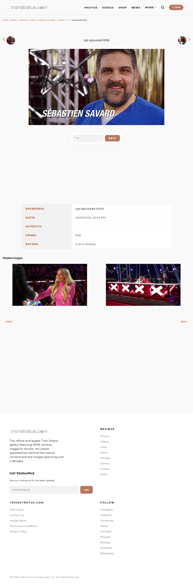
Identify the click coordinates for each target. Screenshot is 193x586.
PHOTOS (90, 7)
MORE (150, 7)
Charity (104, 468)
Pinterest (106, 547)
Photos (14, 20)
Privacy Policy (18, 531)
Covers (104, 463)
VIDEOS (108, 7)
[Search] (162, 7)
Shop (103, 447)
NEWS (136, 7)
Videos (104, 441)
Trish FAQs (16, 509)
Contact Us (17, 515)
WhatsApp (107, 553)
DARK (176, 7)
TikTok (104, 526)
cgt (78, 208)
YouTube (106, 531)
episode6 (88, 208)
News (104, 452)
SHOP (122, 7)
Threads (105, 536)
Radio (104, 474)
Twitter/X (105, 515)
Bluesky (105, 542)
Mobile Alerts (18, 520)
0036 (100, 208)
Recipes (105, 457)
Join (86, 490)
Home (5, 20)
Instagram (106, 509)
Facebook (106, 520)
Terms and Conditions (23, 526)
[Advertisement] (96, 173)
